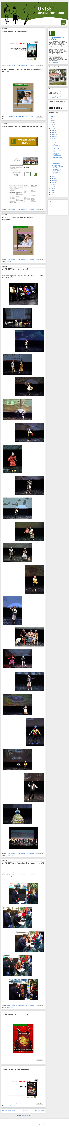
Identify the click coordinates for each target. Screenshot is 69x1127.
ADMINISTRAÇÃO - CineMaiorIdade (15, 1070)
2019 (52, 128)
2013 (52, 194)
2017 (52, 186)
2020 (52, 126)
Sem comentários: (30, 65)
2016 (52, 188)
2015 (52, 190)
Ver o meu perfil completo (54, 62)
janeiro (53, 182)
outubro (53, 134)
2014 (52, 192)
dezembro (54, 130)
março (53, 178)
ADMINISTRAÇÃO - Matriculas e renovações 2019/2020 (22, 126)
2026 (52, 114)
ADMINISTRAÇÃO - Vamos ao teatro (15, 269)
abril (53, 176)
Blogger (43, 1124)
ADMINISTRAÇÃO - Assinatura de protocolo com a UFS (23, 863)
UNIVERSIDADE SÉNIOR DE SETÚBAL (57, 38)
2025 (52, 116)
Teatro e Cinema (10, 1062)
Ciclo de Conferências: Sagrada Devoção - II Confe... (57, 159)
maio (53, 144)
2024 (52, 118)
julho (53, 140)
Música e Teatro (10, 855)
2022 (52, 122)
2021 (52, 124)
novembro (54, 132)
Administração (10, 1007)
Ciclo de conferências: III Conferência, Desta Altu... (57, 150)
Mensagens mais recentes (8, 1110)
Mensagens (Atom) (26, 1115)
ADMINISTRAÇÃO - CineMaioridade (15, 31)
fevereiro (54, 180)
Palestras (9, 118)
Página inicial (25, 1110)
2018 (52, 184)
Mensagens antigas (39, 1110)
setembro (54, 136)
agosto (53, 138)
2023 (52, 120)
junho (53, 142)
